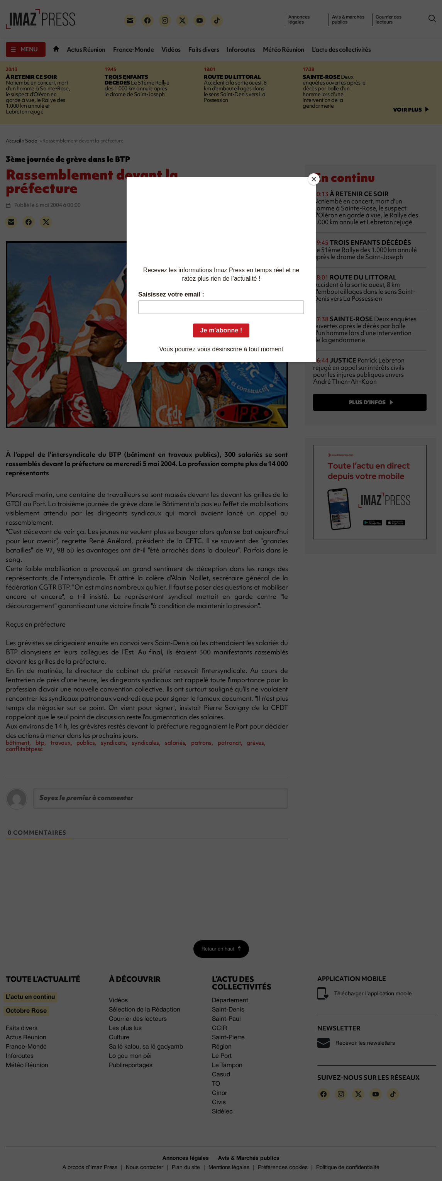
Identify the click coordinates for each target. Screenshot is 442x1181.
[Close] (314, 179)
